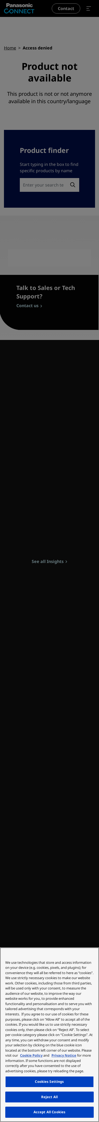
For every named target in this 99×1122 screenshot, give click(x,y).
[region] (49, 1034)
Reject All (49, 1096)
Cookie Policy (31, 1055)
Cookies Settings (49, 1081)
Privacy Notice (63, 1055)
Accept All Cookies (49, 1112)
